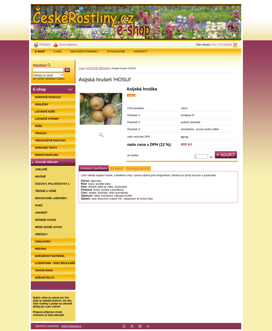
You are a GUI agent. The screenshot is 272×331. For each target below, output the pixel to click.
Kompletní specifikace (93, 168)
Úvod (82, 68)
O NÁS (57, 51)
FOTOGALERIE (116, 51)
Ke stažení (117, 168)
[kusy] (201, 156)
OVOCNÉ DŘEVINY (98, 68)
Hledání (40, 65)
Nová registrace (68, 44)
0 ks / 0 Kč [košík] (222, 44)
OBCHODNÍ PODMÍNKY (84, 51)
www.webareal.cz (71, 326)
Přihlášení (45, 44)
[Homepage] (40, 51)
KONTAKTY (140, 51)
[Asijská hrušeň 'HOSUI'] (101, 113)
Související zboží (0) (138, 168)
